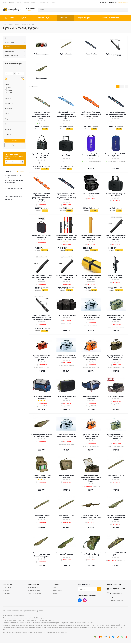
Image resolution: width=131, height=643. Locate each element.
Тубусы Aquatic (66, 54)
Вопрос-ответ (57, 590)
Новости (6, 590)
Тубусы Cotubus (91, 54)
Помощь (56, 584)
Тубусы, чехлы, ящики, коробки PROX (115, 55)
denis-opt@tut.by (116, 593)
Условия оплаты (33, 587)
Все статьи (20, 172)
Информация (33, 584)
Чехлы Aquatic (41, 78)
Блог (54, 587)
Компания (7, 584)
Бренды (55, 593)
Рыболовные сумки (41, 54)
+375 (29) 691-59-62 (117, 589)
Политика (6, 593)
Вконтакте (80, 600)
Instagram (85, 600)
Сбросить (14, 145)
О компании (7, 587)
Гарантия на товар (34, 593)
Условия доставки (34, 590)
